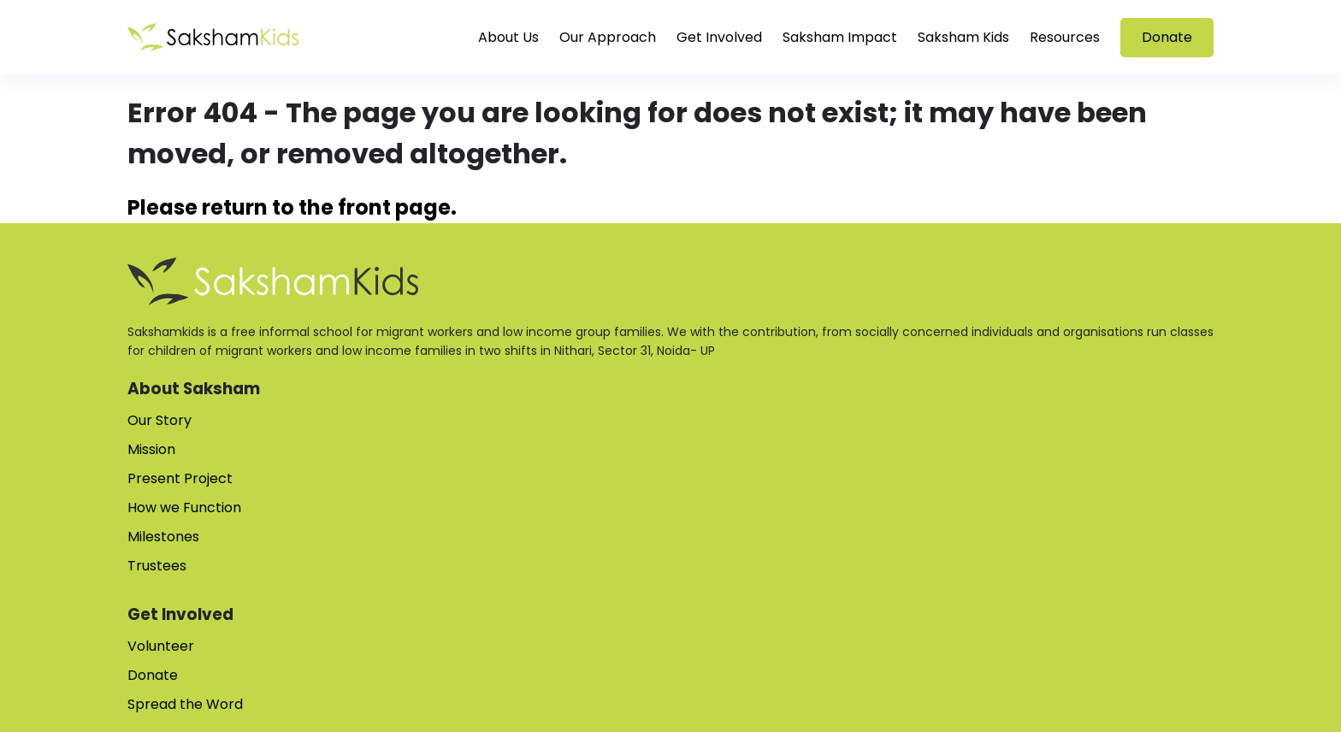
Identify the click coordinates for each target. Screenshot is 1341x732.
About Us (508, 37)
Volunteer (160, 646)
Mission (151, 449)
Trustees (156, 566)
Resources (1065, 37)
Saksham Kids (963, 37)
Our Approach (607, 37)
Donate (1167, 37)
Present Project (180, 478)
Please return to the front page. (292, 207)
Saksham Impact (840, 37)
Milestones (163, 536)
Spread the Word (185, 704)
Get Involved (719, 37)
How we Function (184, 507)
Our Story (159, 420)
